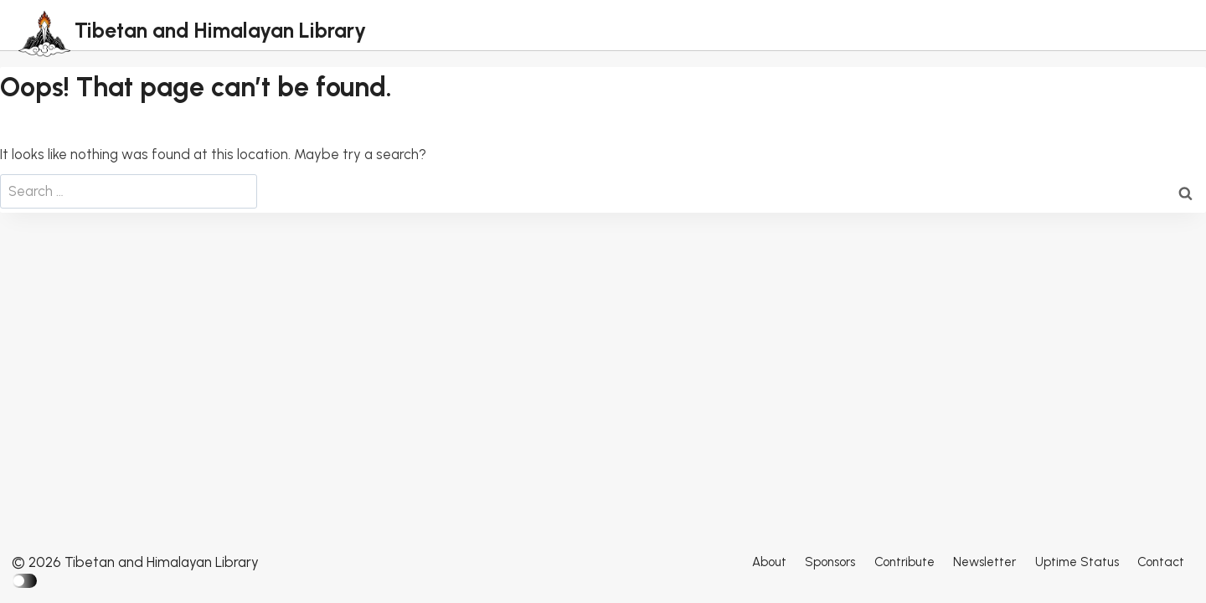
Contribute (904, 562)
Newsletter (984, 562)
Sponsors (830, 562)
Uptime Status (1077, 562)
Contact (1160, 562)
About (769, 562)
